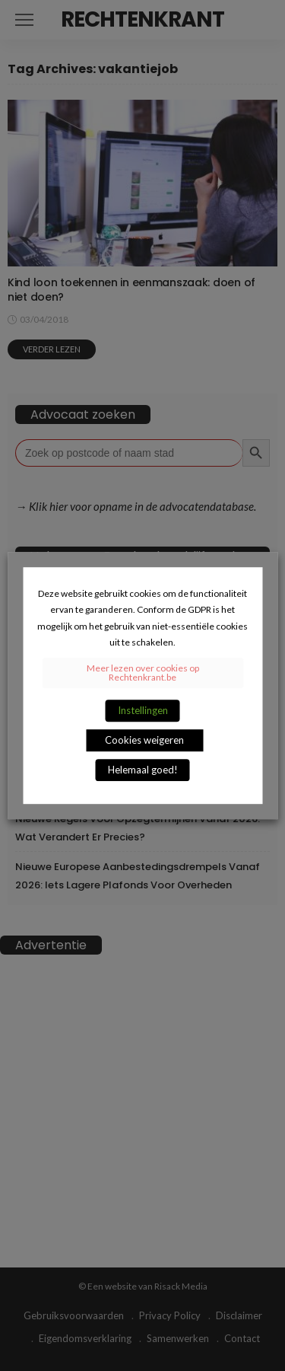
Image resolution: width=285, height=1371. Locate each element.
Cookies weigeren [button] (144, 740)
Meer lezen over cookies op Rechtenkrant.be (143, 672)
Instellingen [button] (143, 710)
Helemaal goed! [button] (143, 770)
